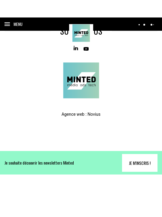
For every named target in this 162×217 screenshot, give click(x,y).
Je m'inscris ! (140, 163)
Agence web (73, 114)
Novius (93, 114)
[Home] (81, 33)
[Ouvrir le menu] (14, 24)
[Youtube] (86, 48)
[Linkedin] (76, 48)
